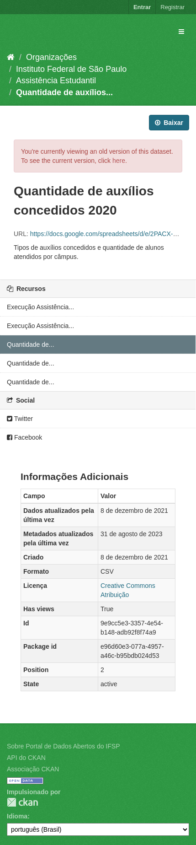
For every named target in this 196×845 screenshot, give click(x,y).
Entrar (142, 7)
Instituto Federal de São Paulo (71, 69)
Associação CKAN (33, 769)
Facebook (24, 437)
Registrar (172, 7)
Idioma (17, 816)
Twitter (20, 418)
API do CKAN (26, 757)
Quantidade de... (30, 344)
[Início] (11, 57)
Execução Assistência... (40, 307)
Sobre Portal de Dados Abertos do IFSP (63, 746)
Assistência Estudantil (56, 80)
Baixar (169, 122)
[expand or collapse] (181, 31)
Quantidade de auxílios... (64, 92)
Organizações (51, 57)
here (118, 160)
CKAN (22, 802)
